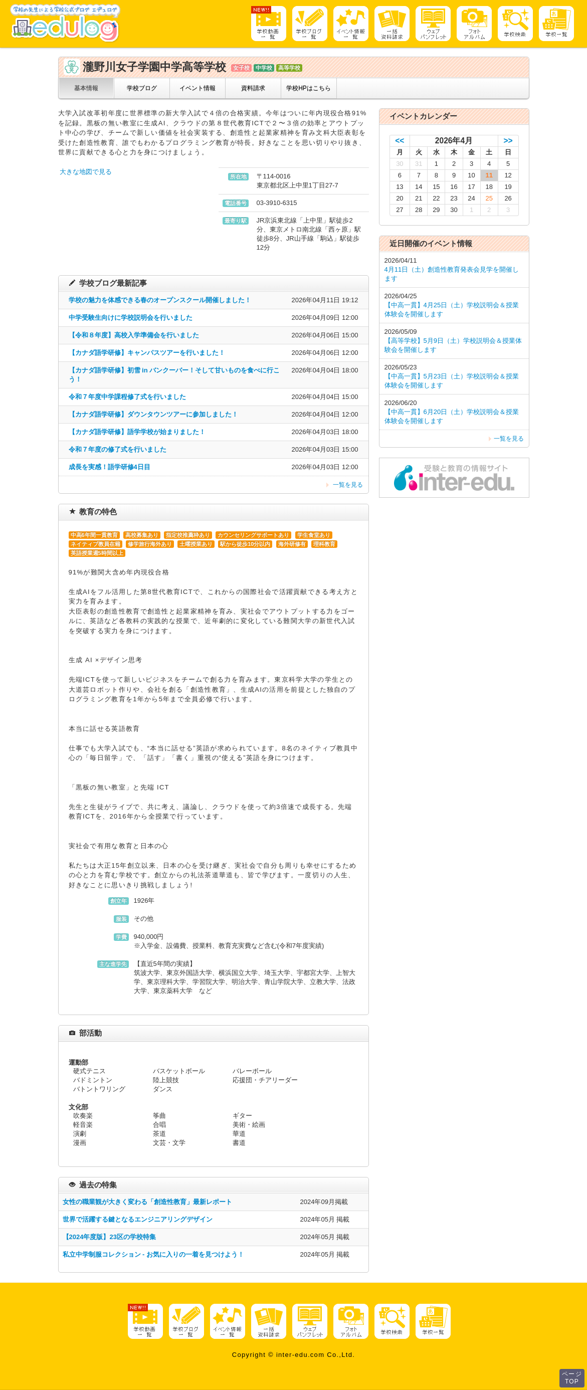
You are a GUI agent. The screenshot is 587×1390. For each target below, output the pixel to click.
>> (508, 140)
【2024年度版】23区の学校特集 (109, 1237)
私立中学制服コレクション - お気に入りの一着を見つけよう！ (154, 1254)
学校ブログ (142, 88)
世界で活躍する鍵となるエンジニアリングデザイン (138, 1219)
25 (488, 198)
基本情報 (86, 88)
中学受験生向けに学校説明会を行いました (130, 317)
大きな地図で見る (86, 171)
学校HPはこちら (308, 88)
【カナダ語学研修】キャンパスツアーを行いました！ (147, 352)
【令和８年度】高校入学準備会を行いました (134, 335)
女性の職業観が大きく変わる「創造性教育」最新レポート (147, 1202)
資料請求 (253, 88)
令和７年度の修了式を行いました (117, 449)
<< (399, 140)
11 (488, 175)
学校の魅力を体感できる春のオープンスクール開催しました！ (160, 300)
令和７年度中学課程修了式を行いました (127, 397)
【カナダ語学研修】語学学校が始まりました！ (137, 432)
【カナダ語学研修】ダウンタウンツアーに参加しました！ (153, 414)
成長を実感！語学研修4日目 (109, 467)
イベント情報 (197, 88)
